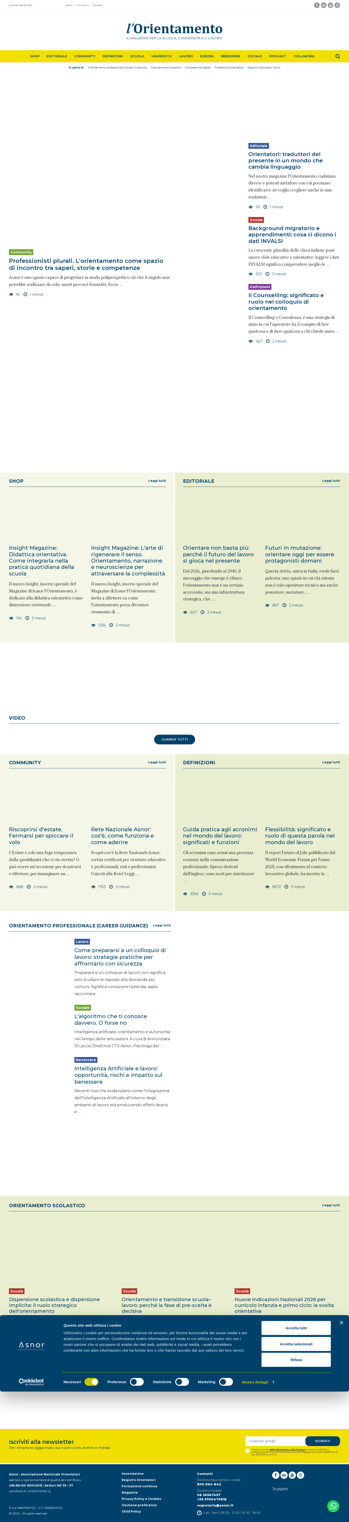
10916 (243, 1342)
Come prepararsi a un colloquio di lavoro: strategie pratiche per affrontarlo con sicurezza (120, 956)
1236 (98, 625)
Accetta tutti (296, 1458)
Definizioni (113, 56)
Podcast (277, 56)
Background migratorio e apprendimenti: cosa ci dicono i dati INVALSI (292, 234)
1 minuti (34, 294)
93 (254, 207)
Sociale (254, 56)
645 (15, 1342)
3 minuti (276, 274)
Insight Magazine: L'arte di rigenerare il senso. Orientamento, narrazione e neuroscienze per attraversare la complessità (128, 561)
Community (84, 56)
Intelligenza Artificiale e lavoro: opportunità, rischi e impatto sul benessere (118, 1073)
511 (128, 1342)
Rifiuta (296, 1490)
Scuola (137, 56)
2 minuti (276, 341)
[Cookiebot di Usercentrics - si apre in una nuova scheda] (31, 1512)
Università (161, 56)
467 (255, 341)
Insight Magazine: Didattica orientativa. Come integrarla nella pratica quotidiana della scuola (41, 561)
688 (16, 887)
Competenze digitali (198, 67)
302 (255, 274)
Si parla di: (76, 67)
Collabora (304, 56)
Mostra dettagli (255, 1512)
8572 (273, 887)
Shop (35, 56)
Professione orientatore (229, 67)
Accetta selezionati (296, 1474)
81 (14, 294)
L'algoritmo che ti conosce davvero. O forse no (110, 1018)
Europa (207, 56)
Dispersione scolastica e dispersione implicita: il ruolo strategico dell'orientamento (54, 1303)
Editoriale (57, 56)
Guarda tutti (174, 739)
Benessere (230, 56)
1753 (98, 887)
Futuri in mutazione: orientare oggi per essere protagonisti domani (299, 554)
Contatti (97, 5)
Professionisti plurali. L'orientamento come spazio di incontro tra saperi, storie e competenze (86, 264)
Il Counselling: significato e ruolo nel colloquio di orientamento (286, 301)
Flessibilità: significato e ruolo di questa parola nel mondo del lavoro (300, 836)
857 (272, 605)
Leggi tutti (157, 480)
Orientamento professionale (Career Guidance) (117, 67)
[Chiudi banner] (341, 1453)
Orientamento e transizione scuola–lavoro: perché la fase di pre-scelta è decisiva (167, 1303)
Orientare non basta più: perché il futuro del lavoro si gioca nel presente (218, 554)
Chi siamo (83, 5)
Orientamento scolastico (166, 67)
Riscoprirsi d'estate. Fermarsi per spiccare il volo (41, 836)
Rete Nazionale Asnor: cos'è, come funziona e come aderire (122, 836)
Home (69, 5)
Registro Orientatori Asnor (263, 67)
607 (190, 612)
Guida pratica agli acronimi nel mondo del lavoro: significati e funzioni (220, 836)
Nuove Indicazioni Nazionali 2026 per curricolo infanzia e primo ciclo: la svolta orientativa (284, 1303)
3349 (190, 894)
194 (15, 618)
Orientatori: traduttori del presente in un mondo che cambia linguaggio (285, 160)
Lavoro (186, 56)
